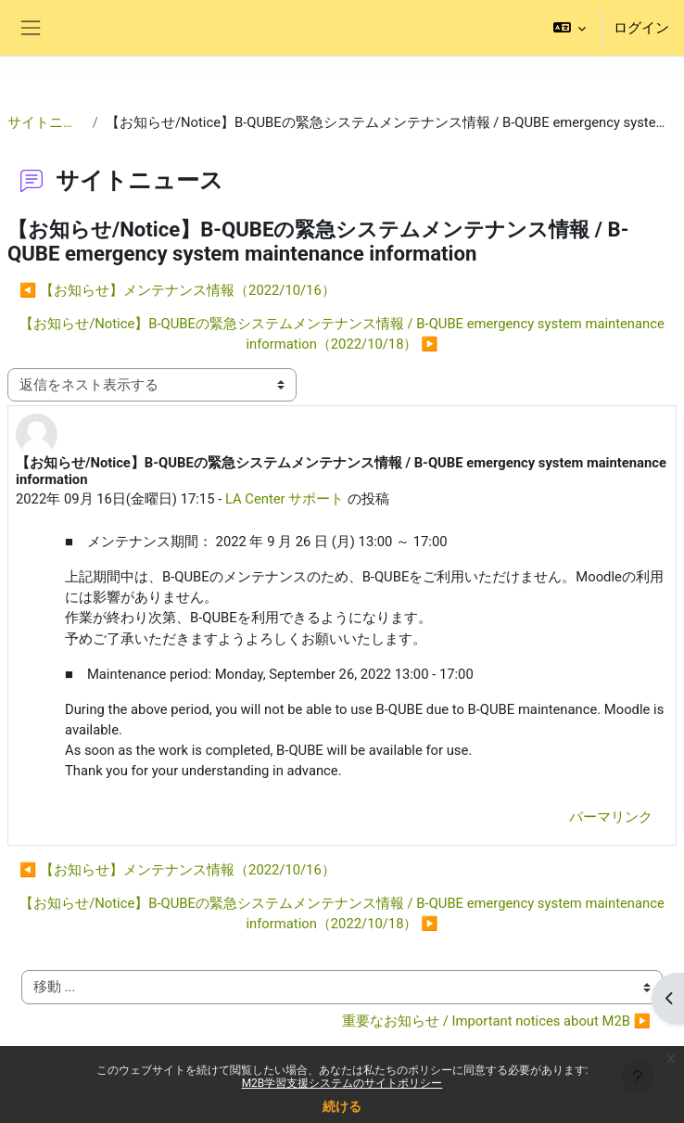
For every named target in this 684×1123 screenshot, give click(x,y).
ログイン (641, 27)
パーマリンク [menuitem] (610, 817)
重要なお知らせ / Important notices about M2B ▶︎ (496, 1021)
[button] (569, 28)
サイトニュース (46, 122)
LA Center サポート (284, 499)
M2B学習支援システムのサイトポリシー (342, 1083)
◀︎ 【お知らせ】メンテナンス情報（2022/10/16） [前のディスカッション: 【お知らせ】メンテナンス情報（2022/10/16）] (177, 290)
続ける (342, 1106)
